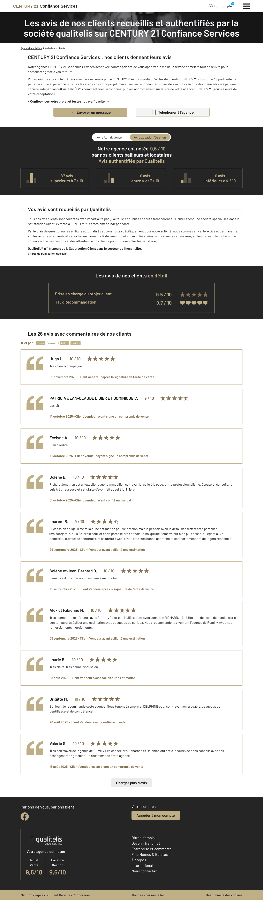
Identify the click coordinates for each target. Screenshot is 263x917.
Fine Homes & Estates (150, 871)
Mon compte (220, 6)
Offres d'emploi (144, 855)
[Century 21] (45, 6)
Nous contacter (144, 888)
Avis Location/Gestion (150, 137)
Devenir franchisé (146, 860)
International (142, 882)
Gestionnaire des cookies (224, 912)
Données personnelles (148, 912)
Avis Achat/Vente (109, 137)
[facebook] (25, 834)
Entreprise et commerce (152, 866)
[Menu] (246, 5)
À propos (139, 877)
